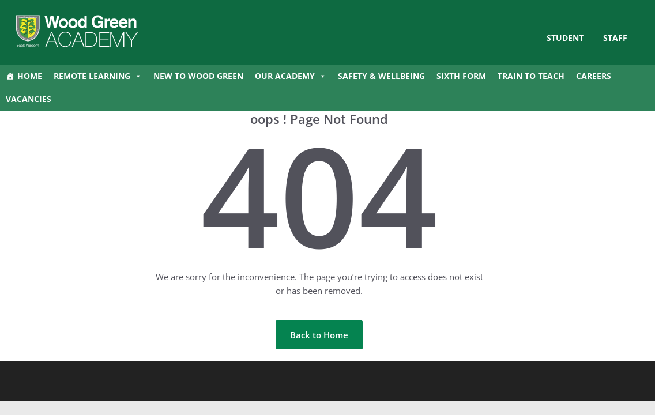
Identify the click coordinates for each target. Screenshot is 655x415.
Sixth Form (461, 75)
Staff (615, 37)
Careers (593, 75)
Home (29, 75)
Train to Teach (531, 75)
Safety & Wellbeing (381, 75)
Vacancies (28, 98)
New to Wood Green (198, 75)
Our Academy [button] (290, 76)
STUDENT (565, 37)
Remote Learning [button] (98, 76)
